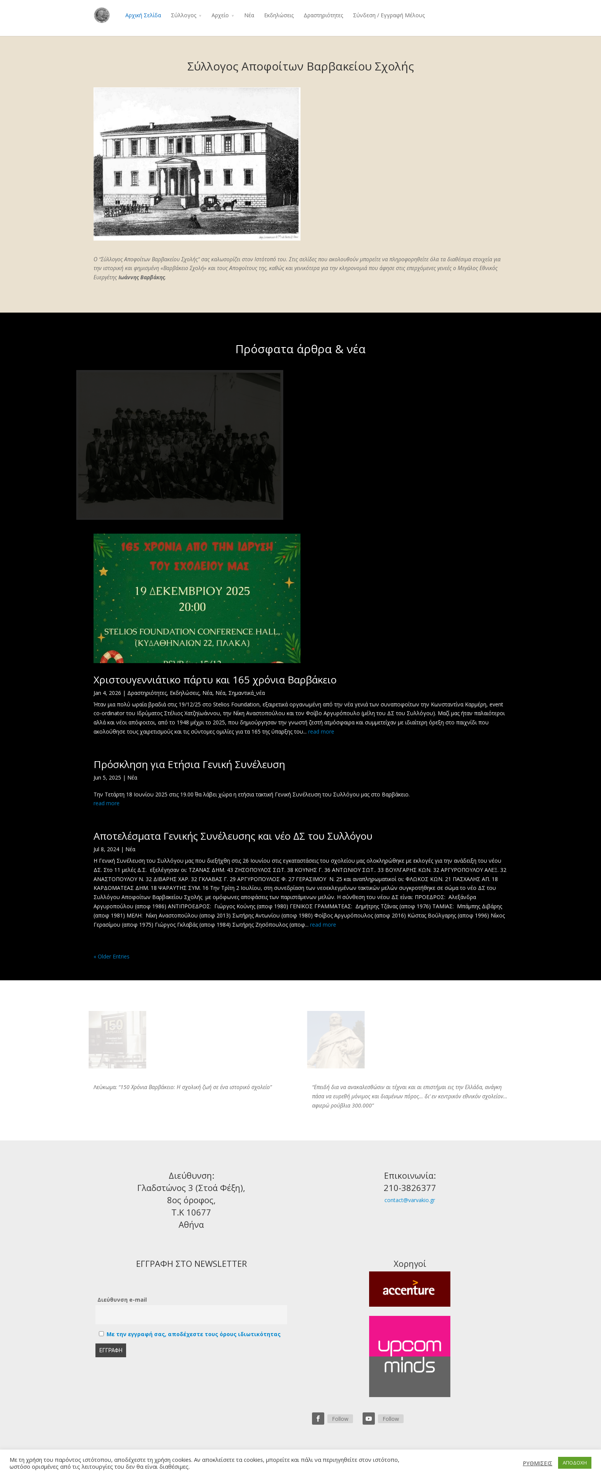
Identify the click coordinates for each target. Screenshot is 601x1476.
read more (321, 731)
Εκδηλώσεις (279, 15)
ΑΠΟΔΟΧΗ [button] (575, 1462)
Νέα (249, 15)
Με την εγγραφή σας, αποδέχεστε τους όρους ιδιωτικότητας (194, 1334)
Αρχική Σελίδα (143, 15)
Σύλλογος (183, 15)
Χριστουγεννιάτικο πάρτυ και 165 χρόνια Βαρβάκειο (215, 679)
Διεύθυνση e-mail (122, 1299)
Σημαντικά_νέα (246, 692)
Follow (340, 1418)
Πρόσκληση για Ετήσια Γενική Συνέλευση (189, 764)
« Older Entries (112, 956)
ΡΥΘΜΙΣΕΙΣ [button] (537, 1463)
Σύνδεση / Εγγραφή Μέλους (389, 15)
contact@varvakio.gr (409, 1200)
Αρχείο (220, 15)
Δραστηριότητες (323, 15)
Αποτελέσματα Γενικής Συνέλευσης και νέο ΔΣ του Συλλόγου (233, 836)
